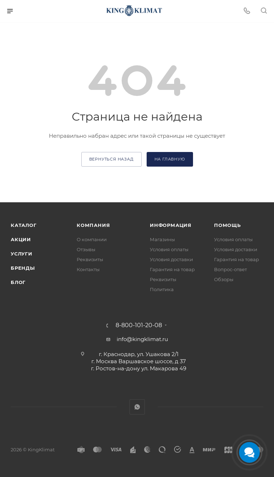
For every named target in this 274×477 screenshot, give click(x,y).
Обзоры (223, 279)
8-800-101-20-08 (139, 325)
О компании (92, 239)
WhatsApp (137, 407)
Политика (162, 289)
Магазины (162, 239)
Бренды (23, 268)
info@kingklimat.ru (142, 339)
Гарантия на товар (172, 269)
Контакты (88, 269)
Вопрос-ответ (230, 269)
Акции (21, 239)
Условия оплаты (169, 249)
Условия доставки (171, 259)
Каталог (24, 225)
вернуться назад (111, 159)
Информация (171, 225)
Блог (18, 282)
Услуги (21, 254)
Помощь (227, 225)
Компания (93, 225)
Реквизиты (90, 259)
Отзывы (86, 249)
